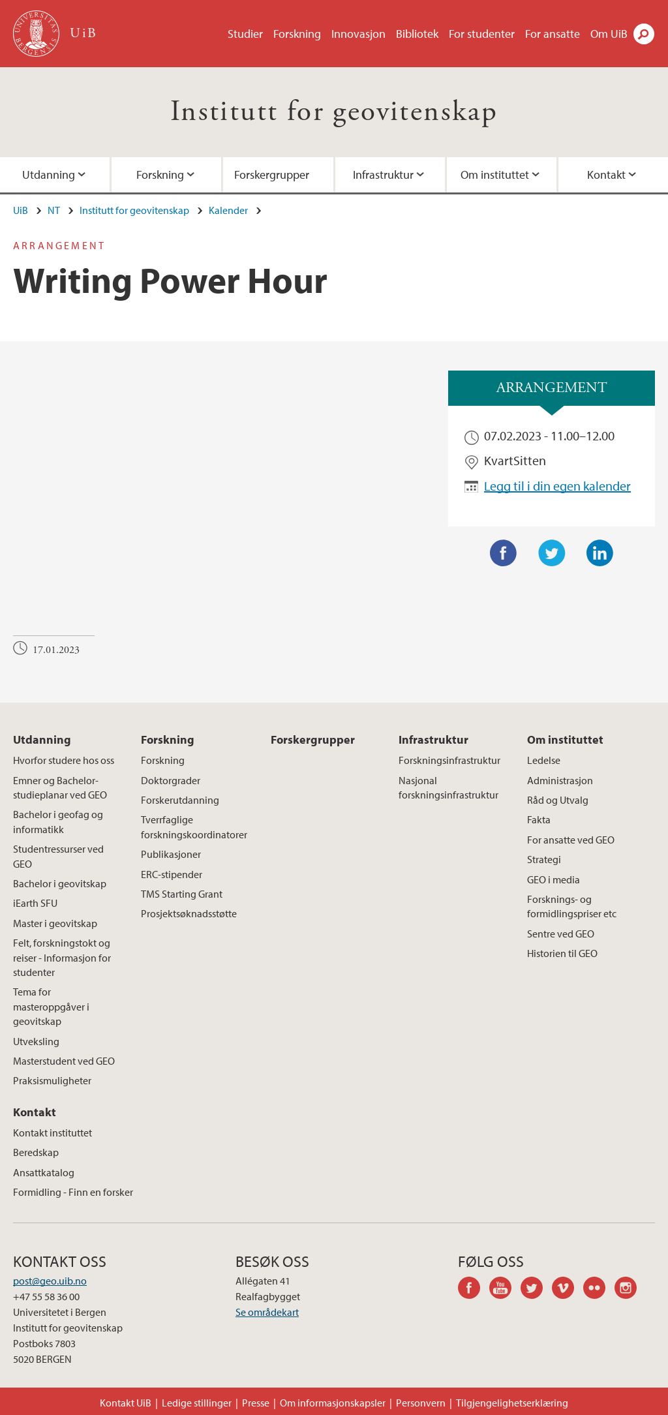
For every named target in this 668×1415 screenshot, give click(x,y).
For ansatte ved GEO (571, 839)
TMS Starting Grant (181, 893)
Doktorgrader (170, 780)
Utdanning (42, 739)
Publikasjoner (171, 853)
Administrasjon (560, 780)
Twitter (552, 553)
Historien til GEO (562, 953)
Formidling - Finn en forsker (73, 1191)
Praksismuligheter (52, 1080)
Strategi (544, 859)
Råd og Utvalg (557, 799)
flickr (599, 1290)
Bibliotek (417, 33)
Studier (245, 33)
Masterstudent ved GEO (64, 1060)
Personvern (421, 1402)
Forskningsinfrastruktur (449, 760)
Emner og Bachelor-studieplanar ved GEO (60, 787)
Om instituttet (495, 174)
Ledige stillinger (197, 1402)
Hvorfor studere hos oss (63, 760)
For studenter (482, 33)
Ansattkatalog (43, 1172)
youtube (505, 1290)
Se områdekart (267, 1311)
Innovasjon (358, 33)
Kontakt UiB (125, 1402)
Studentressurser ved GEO (58, 856)
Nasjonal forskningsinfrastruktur (448, 787)
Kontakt (34, 1111)
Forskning (297, 33)
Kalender (228, 210)
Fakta (539, 819)
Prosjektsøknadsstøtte (189, 913)
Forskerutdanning (180, 799)
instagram (630, 1290)
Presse (255, 1402)
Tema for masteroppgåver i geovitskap (51, 1006)
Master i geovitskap (55, 923)
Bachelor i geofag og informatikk (58, 821)
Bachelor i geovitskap (59, 883)
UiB (20, 210)
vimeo (567, 1290)
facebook (473, 1290)
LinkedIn (600, 553)
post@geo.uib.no (50, 1280)
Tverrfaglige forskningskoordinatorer (194, 826)
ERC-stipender (171, 874)
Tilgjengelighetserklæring (512, 1402)
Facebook (503, 553)
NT (54, 210)
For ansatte (552, 33)
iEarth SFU (35, 902)
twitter (536, 1290)
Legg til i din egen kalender (557, 486)
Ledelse (543, 760)
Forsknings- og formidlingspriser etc (571, 906)
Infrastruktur (383, 174)
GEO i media (553, 879)
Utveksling (36, 1041)
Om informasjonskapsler (333, 1402)
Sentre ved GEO (560, 933)
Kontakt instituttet (52, 1132)
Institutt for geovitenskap (334, 111)
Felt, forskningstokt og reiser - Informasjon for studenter (62, 957)
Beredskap (36, 1152)
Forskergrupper (271, 174)
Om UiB (609, 33)
